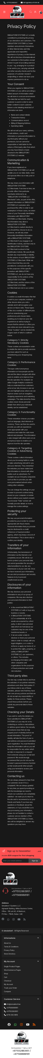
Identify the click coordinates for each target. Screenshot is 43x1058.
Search (30, 12)
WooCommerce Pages (12, 970)
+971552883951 (10, 2)
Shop (6, 974)
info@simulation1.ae (30, 2)
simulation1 (8, 931)
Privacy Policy (9, 950)
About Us (7, 943)
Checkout (7, 981)
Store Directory (9, 954)
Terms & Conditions (11, 947)
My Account (8, 984)
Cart (5, 977)
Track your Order (10, 988)
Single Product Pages (12, 966)
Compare (7, 991)
